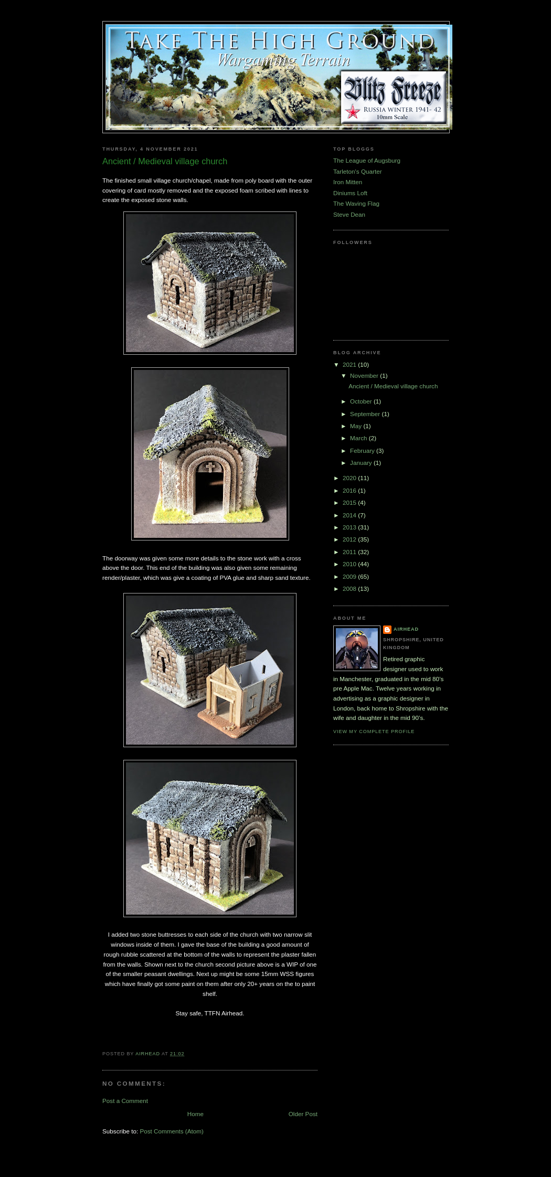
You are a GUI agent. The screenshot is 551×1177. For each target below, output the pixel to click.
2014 (350, 515)
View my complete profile (374, 731)
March (359, 437)
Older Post (303, 1113)
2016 (350, 490)
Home (195, 1113)
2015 (350, 502)
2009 (350, 576)
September (366, 413)
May (356, 425)
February (363, 450)
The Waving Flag (356, 203)
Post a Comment (125, 1100)
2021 (350, 364)
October (362, 401)
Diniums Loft (350, 192)
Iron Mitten (347, 181)
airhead (406, 629)
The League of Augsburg (366, 160)
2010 (350, 563)
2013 (350, 527)
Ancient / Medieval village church (393, 386)
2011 (350, 551)
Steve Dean (349, 214)
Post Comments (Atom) (171, 1131)
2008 (350, 588)
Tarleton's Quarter (357, 171)
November (365, 375)
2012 (350, 539)
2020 (350, 477)
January (362, 462)
